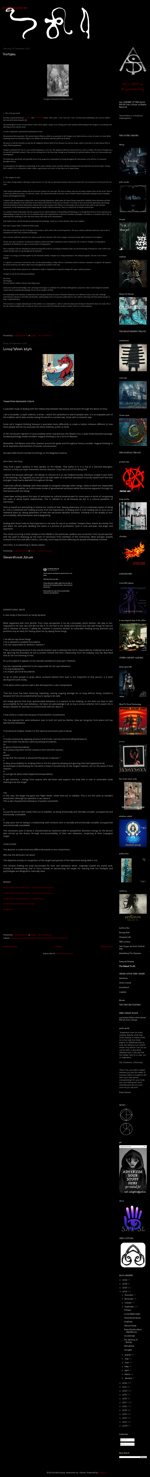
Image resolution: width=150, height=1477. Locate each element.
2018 (124, 1398)
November (129, 1299)
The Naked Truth (127, 966)
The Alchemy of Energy (130, 1341)
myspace (122, 992)
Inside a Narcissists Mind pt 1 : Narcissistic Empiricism (28, 887)
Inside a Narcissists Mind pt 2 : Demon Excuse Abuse (27, 893)
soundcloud (124, 987)
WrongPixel (129, 1346)
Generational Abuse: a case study (19, 903)
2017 (124, 1402)
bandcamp (123, 978)
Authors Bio (124, 928)
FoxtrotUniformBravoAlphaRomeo (133, 1330)
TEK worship (124, 942)
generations (37, 938)
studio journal (125, 983)
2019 (124, 1395)
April (127, 1370)
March (128, 1374)
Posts (124, 1440)
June (127, 1362)
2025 (125, 1284)
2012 (124, 1422)
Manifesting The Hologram (130, 953)
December (129, 1295)
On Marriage (129, 1336)
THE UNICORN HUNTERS (130, 1005)
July (127, 1358)
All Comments (127, 1444)
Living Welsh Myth (17, 349)
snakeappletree (14, 7)
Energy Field (124, 932)
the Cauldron (38, 118)
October (128, 1303)
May (127, 1366)
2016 (124, 1406)
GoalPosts (128, 1322)
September (129, 1306)
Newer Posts (10, 946)
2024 (125, 1287)
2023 (125, 1291)
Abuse (13, 938)
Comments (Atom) (64, 953)
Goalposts (8, 909)
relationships (61, 938)
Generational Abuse (18, 557)
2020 (125, 1391)
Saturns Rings (130, 1325)
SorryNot (128, 1350)
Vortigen (9, 54)
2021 (124, 1387)
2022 (125, 1383)
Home (58, 946)
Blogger (102, 1472)
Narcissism (49, 938)
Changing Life (125, 937)
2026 (125, 1280)
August (128, 1355)
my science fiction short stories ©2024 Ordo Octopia (132, 1018)
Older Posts (106, 946)
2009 (125, 1426)
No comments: (45, 335)
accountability (23, 938)
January (128, 1378)
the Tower (27, 118)
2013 (124, 1418)
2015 (124, 1410)
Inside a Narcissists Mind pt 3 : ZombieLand (23, 898)
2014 (124, 1414)
